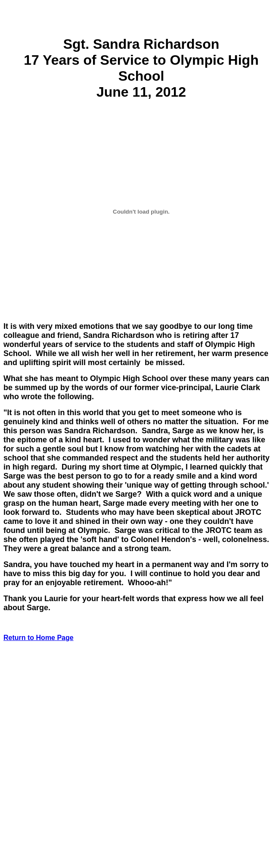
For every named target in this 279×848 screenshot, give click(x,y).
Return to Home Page (38, 637)
